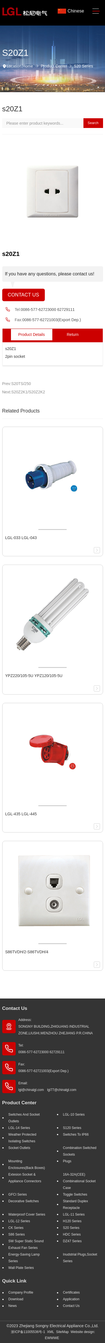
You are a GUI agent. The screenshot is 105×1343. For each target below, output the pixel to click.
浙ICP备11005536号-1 (28, 1332)
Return (72, 334)
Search (93, 123)
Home (27, 66)
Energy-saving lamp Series (24, 1258)
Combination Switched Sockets (79, 1151)
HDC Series (72, 1234)
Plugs (67, 1161)
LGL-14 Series (19, 1128)
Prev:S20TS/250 (16, 383)
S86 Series (16, 1234)
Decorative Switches (23, 1201)
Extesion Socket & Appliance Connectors (24, 1178)
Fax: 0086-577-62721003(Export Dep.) (43, 1067)
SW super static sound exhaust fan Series (26, 1244)
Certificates (71, 1292)
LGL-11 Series (74, 1214)
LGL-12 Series (19, 1221)
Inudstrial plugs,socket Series (80, 1258)
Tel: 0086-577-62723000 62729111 (41, 1048)
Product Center (54, 66)
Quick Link (14, 1281)
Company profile (20, 1292)
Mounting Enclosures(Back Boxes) (26, 1164)
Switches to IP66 (76, 1134)
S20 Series (83, 66)
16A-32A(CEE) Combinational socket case (79, 1181)
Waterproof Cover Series (26, 1214)
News (12, 1306)
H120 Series (72, 1221)
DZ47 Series (72, 1241)
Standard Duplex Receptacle (75, 1204)
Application (71, 1299)
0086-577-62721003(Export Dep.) (51, 320)
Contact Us (23, 295)
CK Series (16, 1228)
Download (15, 1299)
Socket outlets (19, 1148)
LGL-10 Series (74, 1114)
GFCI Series (17, 1194)
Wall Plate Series (21, 1268)
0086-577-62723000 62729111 (47, 309)
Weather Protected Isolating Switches (22, 1138)
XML (50, 1332)
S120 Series (72, 1128)
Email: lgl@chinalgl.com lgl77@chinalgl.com (47, 1086)
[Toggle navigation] (96, 11)
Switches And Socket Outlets (24, 1118)
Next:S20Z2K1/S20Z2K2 (23, 392)
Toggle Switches (75, 1194)
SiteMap (62, 1332)
